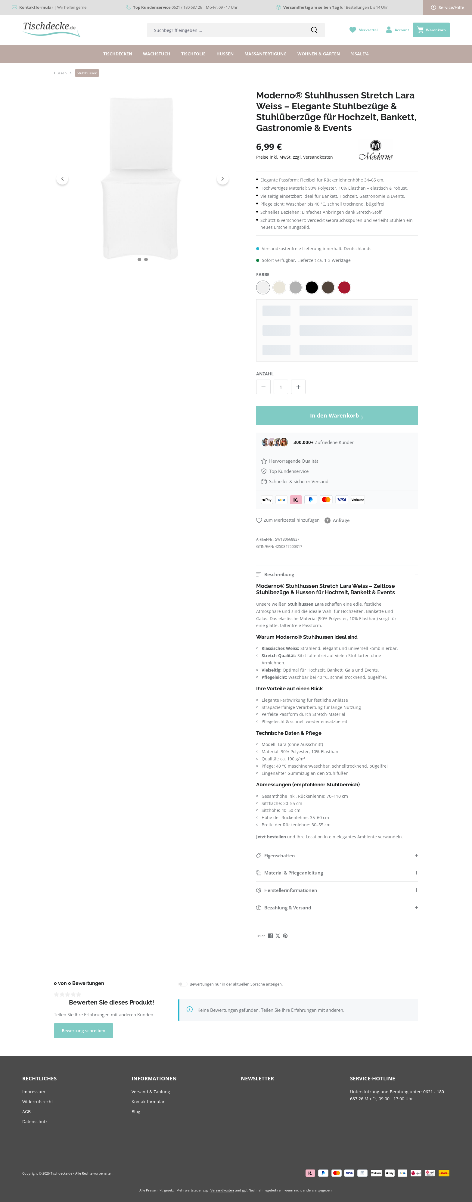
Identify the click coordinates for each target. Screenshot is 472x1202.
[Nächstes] (223, 178)
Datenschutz (35, 1121)
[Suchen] (314, 30)
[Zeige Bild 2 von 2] (146, 259)
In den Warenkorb (337, 416)
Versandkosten (222, 1190)
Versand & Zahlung (151, 1092)
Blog (136, 1111)
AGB (26, 1111)
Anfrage (337, 520)
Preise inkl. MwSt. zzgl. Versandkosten (294, 157)
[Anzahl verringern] (263, 387)
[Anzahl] (281, 387)
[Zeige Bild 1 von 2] (139, 259)
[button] (337, 574)
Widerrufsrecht (37, 1101)
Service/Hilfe (447, 7)
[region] (142, 178)
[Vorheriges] (62, 178)
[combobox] (225, 30)
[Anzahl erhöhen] (298, 387)
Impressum (33, 1092)
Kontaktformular (148, 1101)
